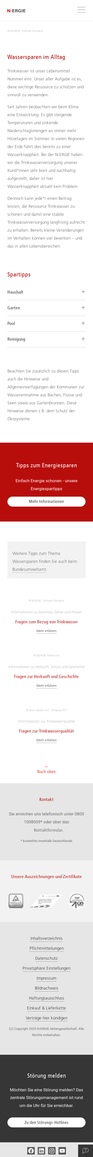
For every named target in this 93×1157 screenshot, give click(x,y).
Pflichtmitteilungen (47, 948)
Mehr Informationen (46, 501)
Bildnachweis (46, 988)
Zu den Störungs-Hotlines (46, 1122)
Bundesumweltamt (29, 569)
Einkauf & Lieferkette (46, 1007)
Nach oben (46, 769)
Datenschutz (46, 958)
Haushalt (15, 292)
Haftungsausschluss (46, 998)
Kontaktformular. (48, 830)
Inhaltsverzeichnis (46, 938)
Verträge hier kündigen (46, 1017)
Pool (11, 323)
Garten (13, 308)
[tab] (46, 292)
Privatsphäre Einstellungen (46, 968)
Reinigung (16, 339)
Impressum (46, 978)
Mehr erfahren (46, 631)
